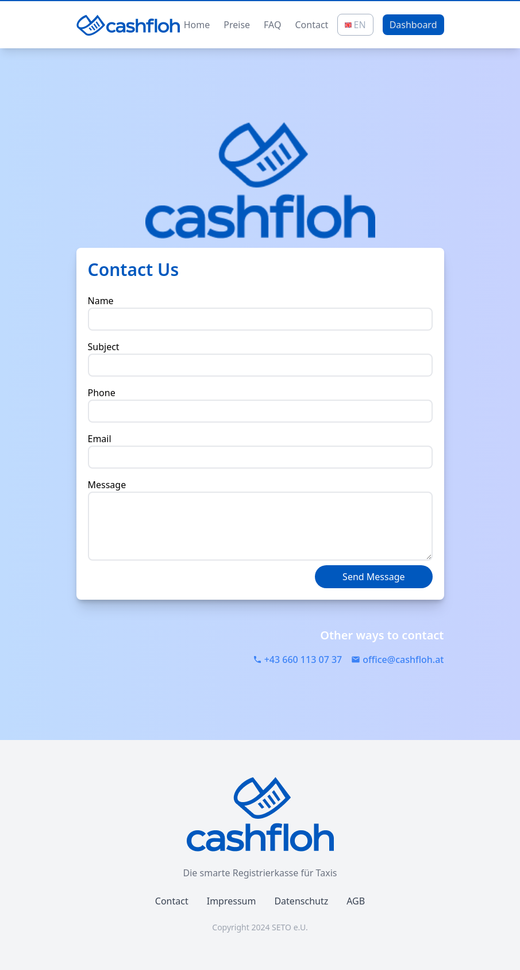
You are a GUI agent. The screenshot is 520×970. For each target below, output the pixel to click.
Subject (104, 346)
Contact (311, 24)
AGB (355, 901)
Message (107, 484)
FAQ (272, 24)
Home (197, 24)
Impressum (231, 901)
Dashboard (413, 24)
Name (101, 300)
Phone (101, 392)
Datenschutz (301, 901)
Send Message (373, 576)
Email (99, 438)
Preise (237, 24)
